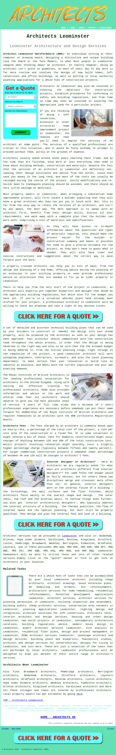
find (16, 671)
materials (58, 233)
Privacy (110, 729)
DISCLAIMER (105, 28)
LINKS (72, 28)
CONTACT (92, 28)
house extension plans (95, 583)
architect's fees (77, 455)
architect (58, 65)
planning (107, 357)
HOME (63, 28)
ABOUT (82, 28)
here (79, 694)
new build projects (35, 620)
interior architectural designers (50, 502)
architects (10, 382)
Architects (10, 158)
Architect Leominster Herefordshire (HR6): (34, 54)
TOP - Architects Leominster (23, 700)
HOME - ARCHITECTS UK (58, 717)
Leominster (69, 535)
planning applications (40, 609)
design (101, 335)
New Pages (16, 729)
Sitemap (5, 729)
